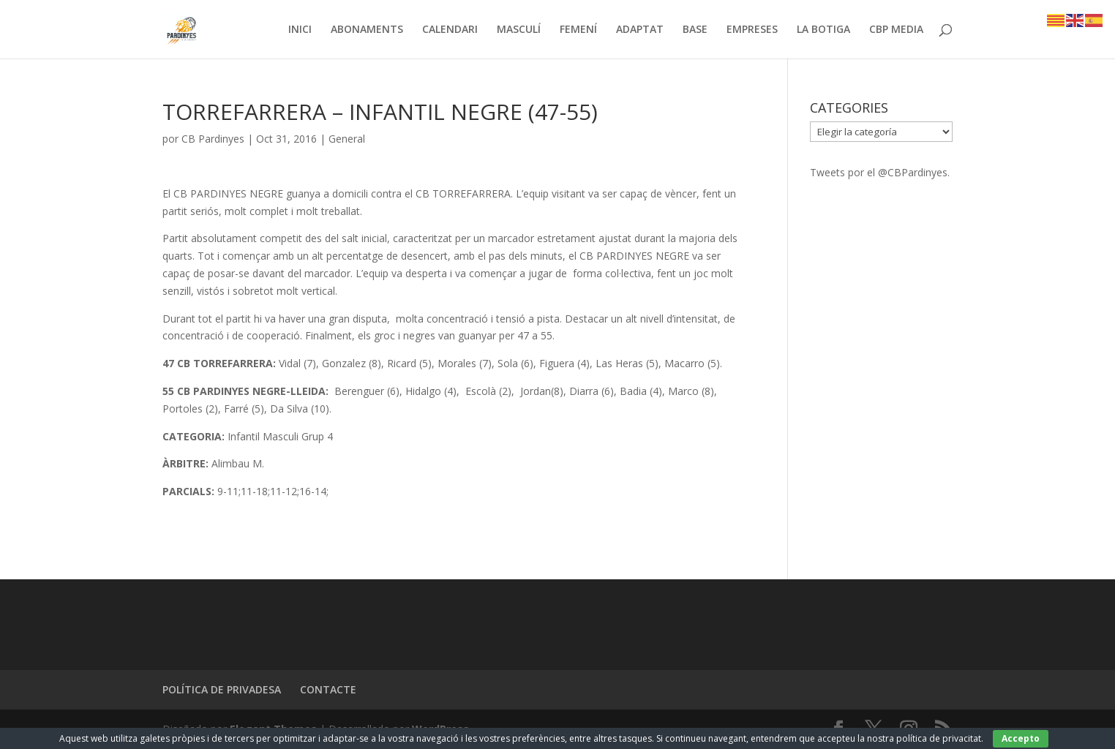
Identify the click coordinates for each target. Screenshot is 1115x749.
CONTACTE (328, 689)
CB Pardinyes (212, 139)
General (347, 139)
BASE (695, 30)
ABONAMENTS (367, 30)
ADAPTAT (640, 30)
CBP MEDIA (896, 30)
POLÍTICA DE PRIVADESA (221, 689)
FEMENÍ (578, 30)
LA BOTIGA (823, 30)
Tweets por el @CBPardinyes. (880, 172)
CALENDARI (450, 30)
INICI (300, 30)
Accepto (1021, 738)
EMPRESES (752, 30)
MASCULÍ (519, 30)
